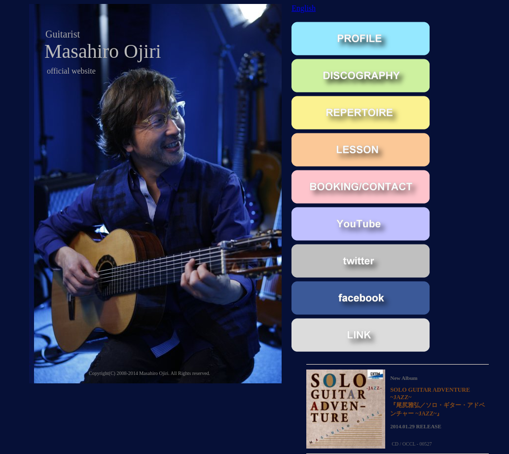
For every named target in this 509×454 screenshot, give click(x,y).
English (303, 8)
